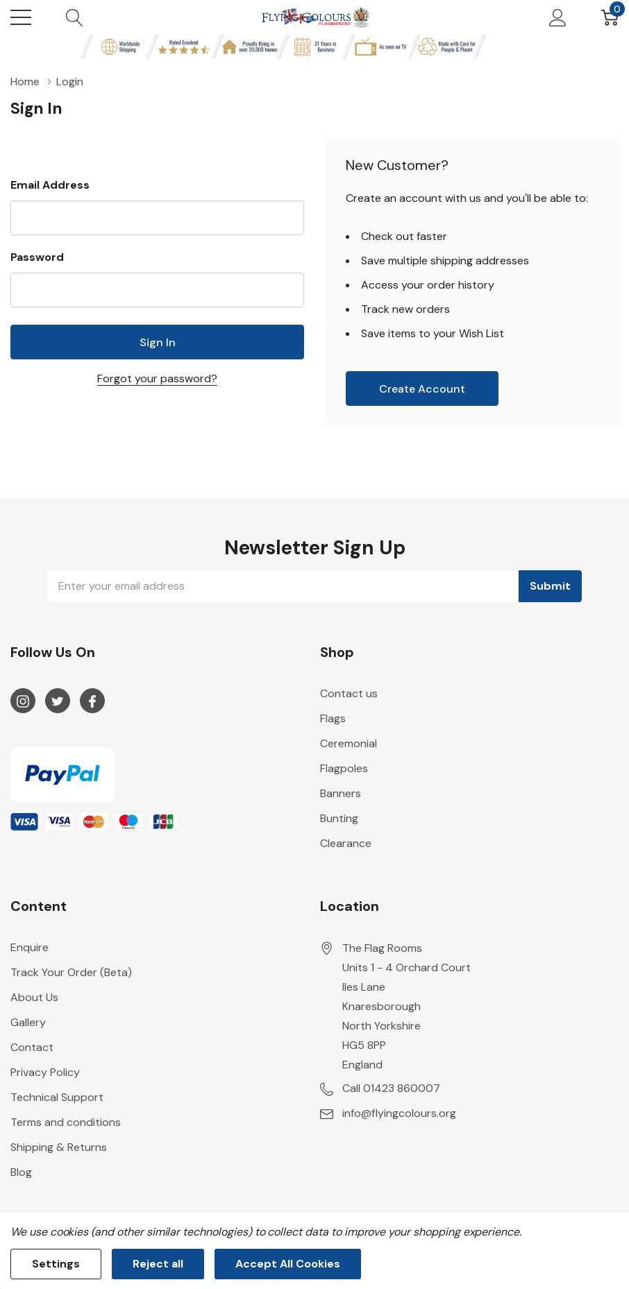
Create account (422, 389)
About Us (34, 997)
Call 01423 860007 (391, 1088)
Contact (31, 1047)
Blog (21, 1172)
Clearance (345, 843)
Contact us (349, 693)
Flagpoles (344, 768)
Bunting (339, 818)
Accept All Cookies (287, 1263)
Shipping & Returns (58, 1147)
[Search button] (74, 17)
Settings (56, 1263)
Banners (340, 793)
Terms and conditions (65, 1122)
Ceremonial (348, 743)
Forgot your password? (157, 378)
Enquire (29, 947)
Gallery (28, 1022)
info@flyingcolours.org (399, 1113)
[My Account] (558, 17)
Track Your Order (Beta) (71, 972)
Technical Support (56, 1097)
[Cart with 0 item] (610, 17)
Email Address (50, 185)
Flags (333, 718)
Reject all (158, 1263)
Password (37, 257)
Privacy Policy (45, 1072)
